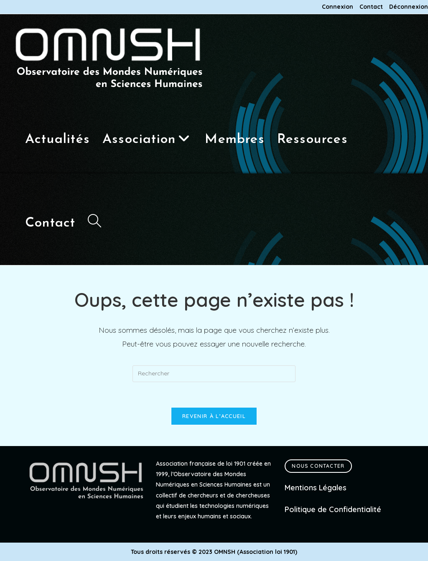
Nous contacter (318, 466)
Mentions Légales (315, 487)
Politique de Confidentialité (333, 509)
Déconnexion (408, 6)
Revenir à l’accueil (214, 416)
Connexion (337, 6)
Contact (371, 6)
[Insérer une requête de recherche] (214, 373)
